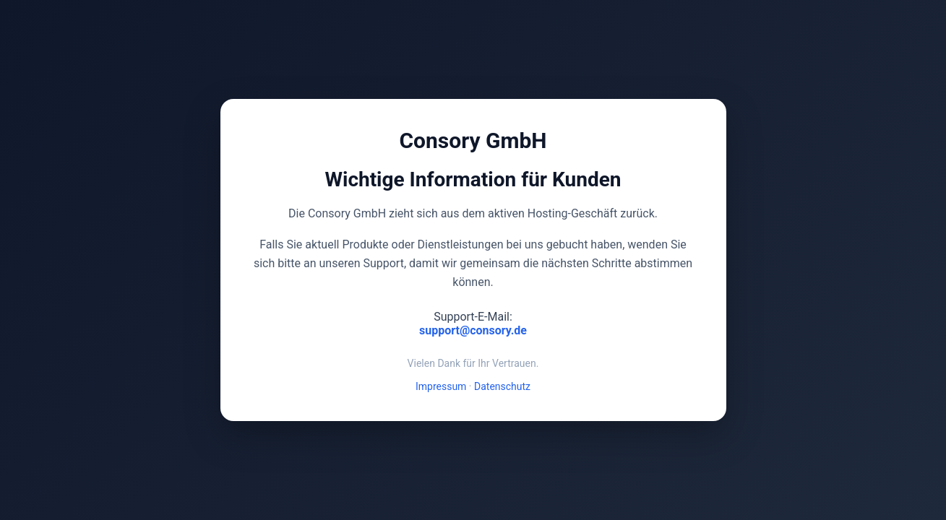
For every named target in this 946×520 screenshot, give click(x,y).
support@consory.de (473, 330)
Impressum (441, 386)
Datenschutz (502, 386)
